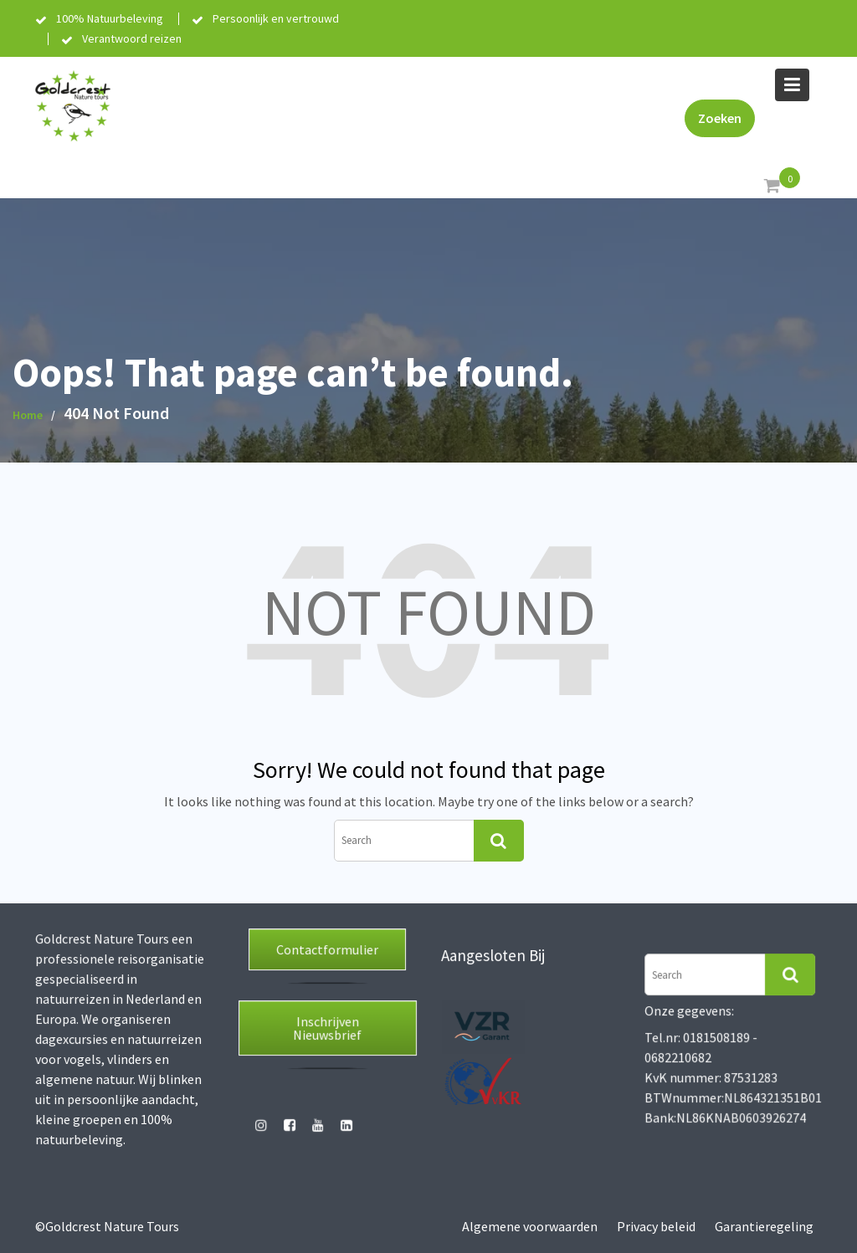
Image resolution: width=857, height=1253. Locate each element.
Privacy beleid (656, 1226)
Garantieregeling (764, 1226)
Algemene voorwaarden (530, 1226)
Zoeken (720, 118)
